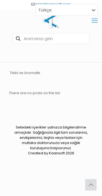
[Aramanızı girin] (51, 38)
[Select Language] (66, 10)
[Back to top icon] (91, 185)
